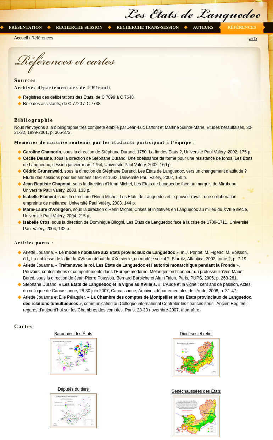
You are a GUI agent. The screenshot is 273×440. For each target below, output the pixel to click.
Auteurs (203, 27)
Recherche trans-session (148, 27)
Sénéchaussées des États (196, 391)
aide (253, 38)
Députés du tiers (73, 389)
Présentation (25, 27)
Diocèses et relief (196, 333)
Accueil (21, 38)
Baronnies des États (73, 333)
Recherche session (79, 27)
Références (242, 27)
